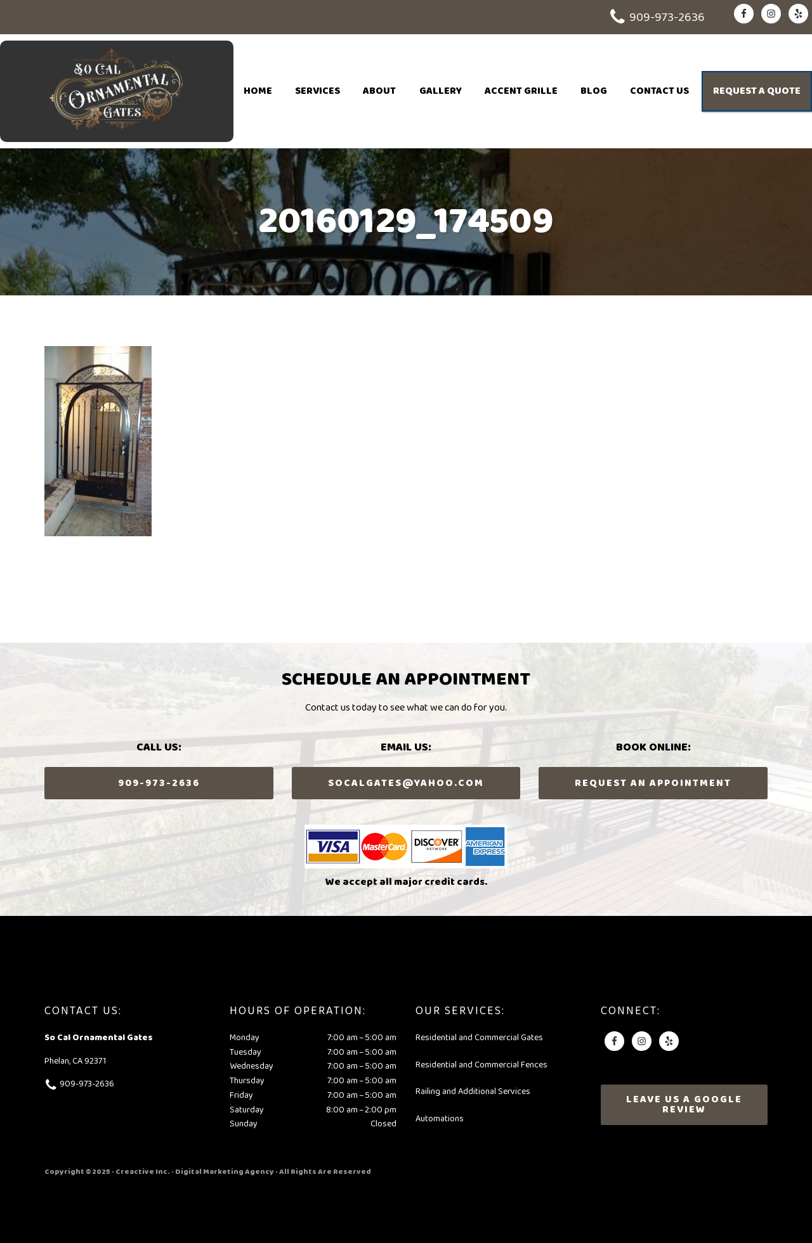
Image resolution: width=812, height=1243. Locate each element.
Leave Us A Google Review (684, 1104)
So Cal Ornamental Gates (116, 91)
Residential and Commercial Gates (479, 1038)
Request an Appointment (653, 783)
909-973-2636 (667, 18)
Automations (440, 1119)
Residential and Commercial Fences (481, 1065)
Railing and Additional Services (473, 1092)
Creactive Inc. (142, 1171)
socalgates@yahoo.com (406, 783)
